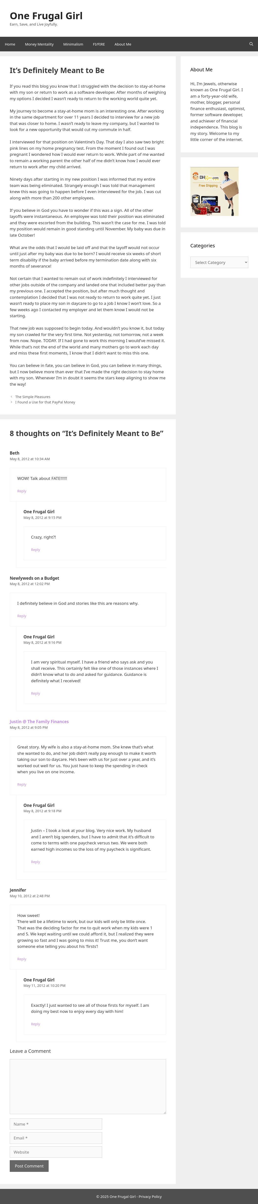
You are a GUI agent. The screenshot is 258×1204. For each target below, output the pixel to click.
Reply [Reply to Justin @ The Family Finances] (21, 784)
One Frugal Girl (46, 15)
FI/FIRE (99, 44)
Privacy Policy (150, 1196)
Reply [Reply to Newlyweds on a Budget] (21, 616)
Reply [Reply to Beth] (21, 491)
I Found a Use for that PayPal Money (45, 402)
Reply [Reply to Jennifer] (21, 959)
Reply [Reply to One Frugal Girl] (35, 549)
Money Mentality (39, 44)
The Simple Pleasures (32, 396)
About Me (123, 44)
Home (10, 44)
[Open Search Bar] (251, 44)
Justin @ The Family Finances (39, 721)
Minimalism (73, 44)
